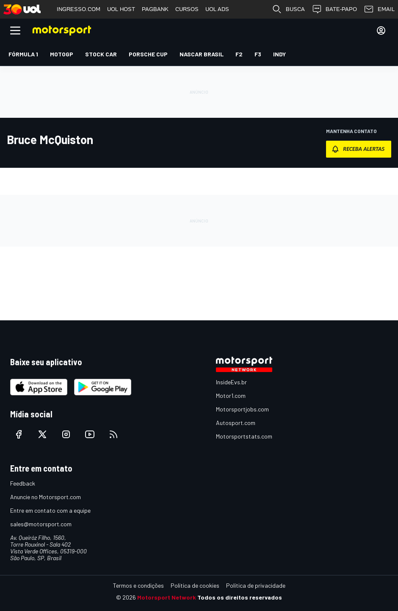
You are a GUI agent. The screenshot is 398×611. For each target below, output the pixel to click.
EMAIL (379, 9)
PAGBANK (155, 9)
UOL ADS (217, 9)
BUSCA (288, 9)
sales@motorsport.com (41, 524)
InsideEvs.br (231, 382)
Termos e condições (138, 585)
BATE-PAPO (334, 9)
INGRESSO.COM (78, 9)
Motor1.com (231, 395)
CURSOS (187, 9)
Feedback (22, 483)
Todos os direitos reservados (239, 597)
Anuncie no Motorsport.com (45, 496)
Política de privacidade (255, 585)
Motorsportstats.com (244, 436)
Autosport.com (235, 422)
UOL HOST (121, 9)
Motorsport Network (166, 597)
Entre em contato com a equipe (50, 510)
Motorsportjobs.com (242, 409)
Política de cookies (195, 585)
